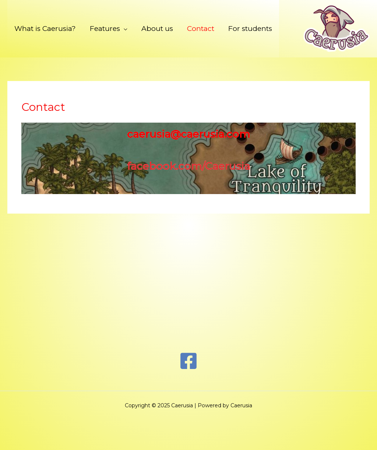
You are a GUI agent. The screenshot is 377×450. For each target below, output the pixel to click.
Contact (200, 28)
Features (105, 28)
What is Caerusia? (45, 28)
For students (250, 28)
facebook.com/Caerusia (188, 166)
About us (157, 28)
